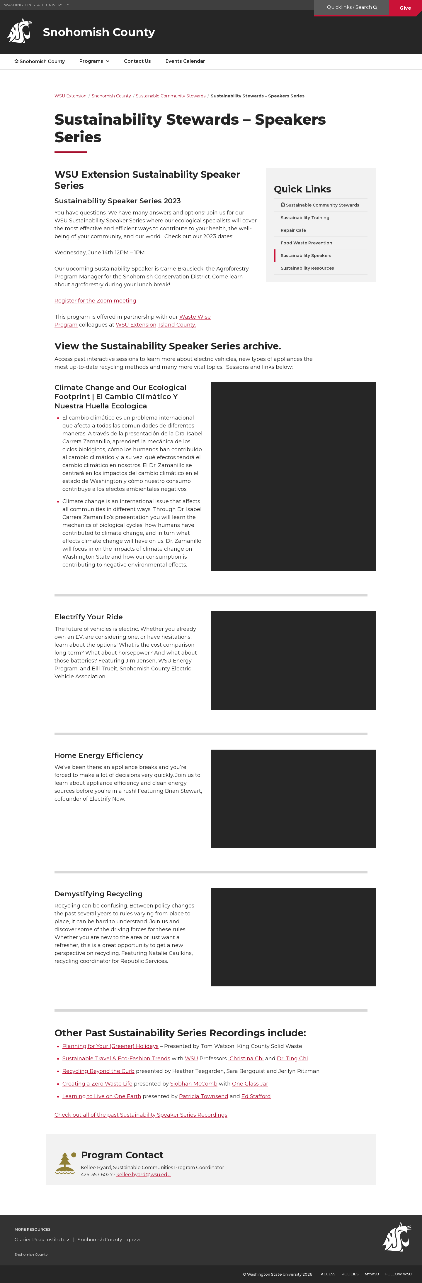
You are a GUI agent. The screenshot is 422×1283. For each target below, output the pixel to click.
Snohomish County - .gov (107, 1240)
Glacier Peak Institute (40, 1240)
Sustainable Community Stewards (322, 205)
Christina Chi (246, 1058)
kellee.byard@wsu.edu (143, 1174)
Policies (350, 1274)
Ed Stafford (256, 1096)
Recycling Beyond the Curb (98, 1071)
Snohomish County (42, 61)
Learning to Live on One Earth (101, 1096)
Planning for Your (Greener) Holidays (110, 1046)
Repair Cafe (293, 230)
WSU (191, 1058)
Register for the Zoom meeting (95, 300)
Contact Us (137, 61)
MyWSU (372, 1274)
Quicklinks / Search (350, 7)
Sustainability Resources (307, 268)
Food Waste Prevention (306, 243)
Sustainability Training (305, 217)
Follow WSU (398, 1274)
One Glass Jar (250, 1084)
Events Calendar (185, 61)
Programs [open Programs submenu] (91, 61)
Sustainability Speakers (306, 255)
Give (405, 8)
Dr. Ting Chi (292, 1058)
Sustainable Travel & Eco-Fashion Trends (116, 1058)
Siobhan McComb (193, 1084)
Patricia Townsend (203, 1096)
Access (328, 1274)
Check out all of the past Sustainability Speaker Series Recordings (141, 1115)
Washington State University (36, 5)
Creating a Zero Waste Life (97, 1084)
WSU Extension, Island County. (156, 325)
